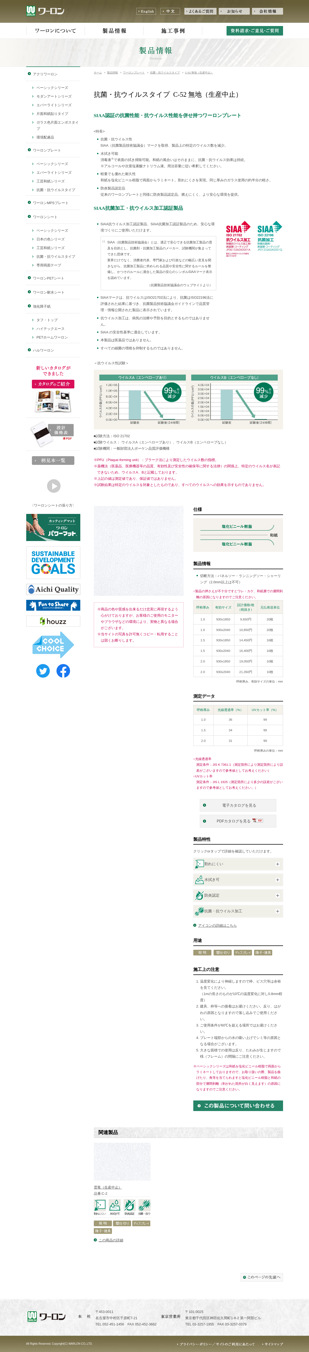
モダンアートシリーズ (54, 96)
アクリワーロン (45, 74)
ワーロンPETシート (48, 278)
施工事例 (173, 30)
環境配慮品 (45, 137)
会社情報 (267, 11)
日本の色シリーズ (50, 239)
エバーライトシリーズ (54, 105)
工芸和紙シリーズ (50, 181)
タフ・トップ (47, 320)
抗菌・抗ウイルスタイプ (165, 72)
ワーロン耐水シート (49, 292)
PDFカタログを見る (234, 821)
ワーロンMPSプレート (51, 203)
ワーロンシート (45, 217)
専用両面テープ (48, 265)
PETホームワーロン (52, 337)
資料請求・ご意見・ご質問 (255, 31)
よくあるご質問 (200, 11)
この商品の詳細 (111, 1240)
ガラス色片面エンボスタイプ (57, 125)
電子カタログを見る (239, 805)
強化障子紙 (42, 306)
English (146, 11)
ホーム (98, 72)
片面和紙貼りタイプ (52, 114)
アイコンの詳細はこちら (217, 925)
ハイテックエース (50, 329)
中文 (170, 11)
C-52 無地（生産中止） (199, 72)
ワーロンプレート (134, 72)
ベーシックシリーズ (52, 88)
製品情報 (114, 30)
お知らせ (234, 11)
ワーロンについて (55, 30)
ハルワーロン (43, 350)
